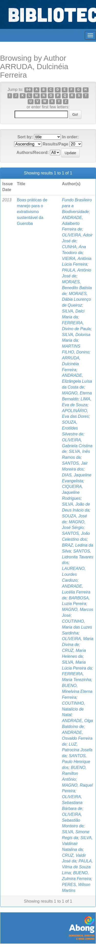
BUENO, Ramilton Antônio (74, 773)
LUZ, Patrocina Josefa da (77, 750)
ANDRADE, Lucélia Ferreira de (76, 592)
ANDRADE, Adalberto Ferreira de (72, 223)
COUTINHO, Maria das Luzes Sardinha (77, 627)
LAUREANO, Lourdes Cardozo (74, 574)
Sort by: (25, 137)
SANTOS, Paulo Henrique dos (76, 762)
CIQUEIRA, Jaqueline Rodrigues (72, 492)
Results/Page (55, 144)
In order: (70, 137)
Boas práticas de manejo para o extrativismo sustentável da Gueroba (32, 211)
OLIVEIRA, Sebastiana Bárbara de (72, 803)
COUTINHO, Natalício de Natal (73, 709)
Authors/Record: (32, 152)
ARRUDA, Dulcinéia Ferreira (71, 364)
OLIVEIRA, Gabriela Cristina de (77, 446)
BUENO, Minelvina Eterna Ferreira (77, 691)
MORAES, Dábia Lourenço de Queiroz (76, 299)
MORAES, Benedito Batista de (77, 288)
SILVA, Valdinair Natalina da (77, 844)
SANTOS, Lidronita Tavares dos (77, 557)
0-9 (28, 90)
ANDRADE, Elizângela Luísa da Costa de (77, 381)
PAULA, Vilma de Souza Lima (77, 867)
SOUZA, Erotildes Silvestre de (72, 428)
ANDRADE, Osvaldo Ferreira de (77, 738)
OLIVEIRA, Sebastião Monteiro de (73, 820)
